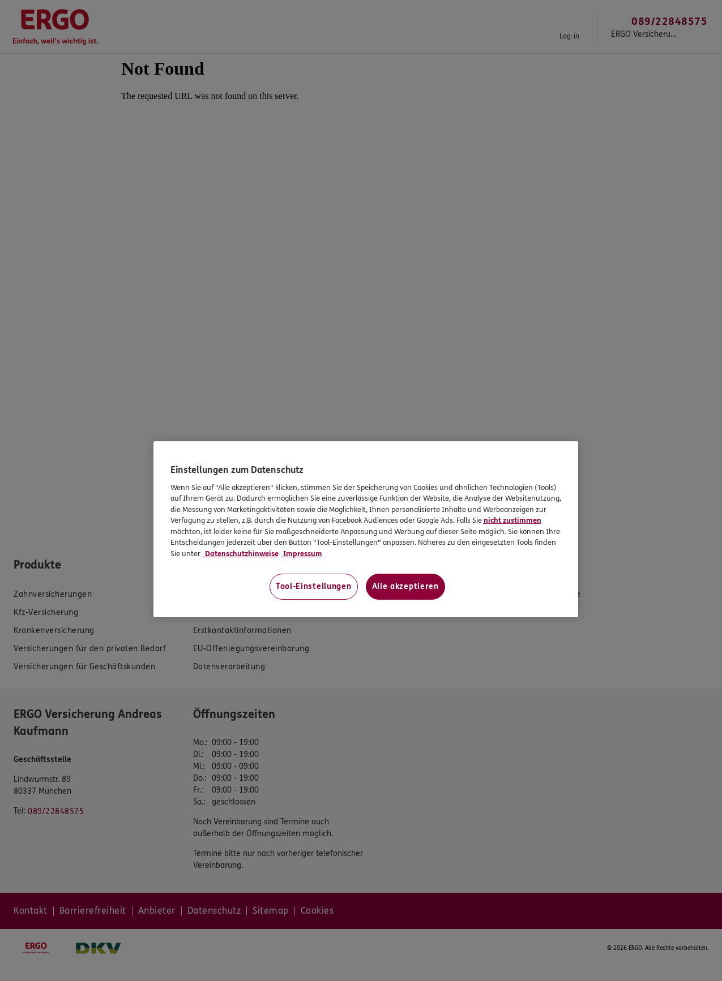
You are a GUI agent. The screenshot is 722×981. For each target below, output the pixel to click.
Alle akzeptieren (405, 586)
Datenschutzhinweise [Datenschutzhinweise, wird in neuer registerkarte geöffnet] (241, 553)
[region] (365, 529)
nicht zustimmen (512, 520)
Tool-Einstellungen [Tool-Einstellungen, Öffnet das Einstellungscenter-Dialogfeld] (314, 586)
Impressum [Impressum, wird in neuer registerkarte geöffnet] (301, 553)
